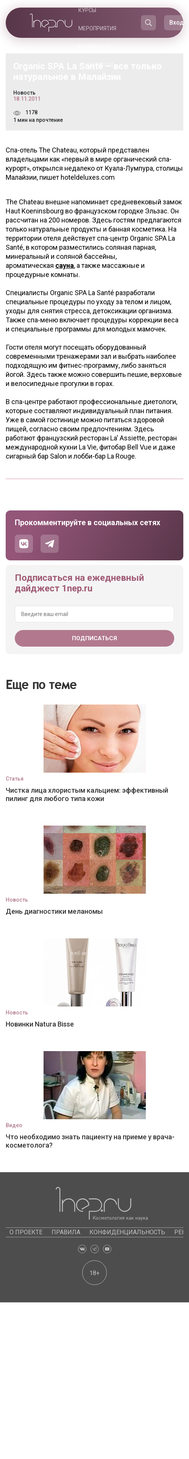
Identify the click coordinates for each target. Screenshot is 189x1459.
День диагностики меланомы (54, 911)
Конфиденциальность (127, 1232)
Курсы (87, 10)
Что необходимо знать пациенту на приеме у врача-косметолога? (90, 1141)
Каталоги (99, 65)
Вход (176, 22)
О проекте (25, 1232)
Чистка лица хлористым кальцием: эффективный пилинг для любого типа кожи (87, 794)
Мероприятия (97, 28)
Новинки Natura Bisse (40, 1024)
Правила (66, 1232)
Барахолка (94, 47)
